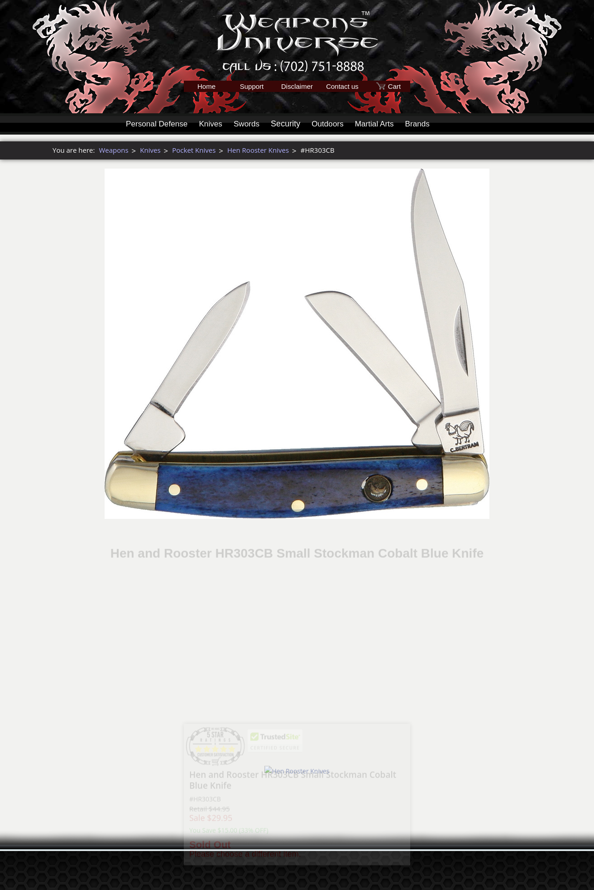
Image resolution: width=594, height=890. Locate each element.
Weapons (113, 150)
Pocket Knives (194, 150)
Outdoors (333, 123)
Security (291, 123)
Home (206, 86)
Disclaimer (297, 86)
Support (252, 86)
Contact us (342, 86)
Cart (394, 86)
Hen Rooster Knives (258, 150)
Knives (214, 123)
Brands (427, 123)
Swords (251, 123)
